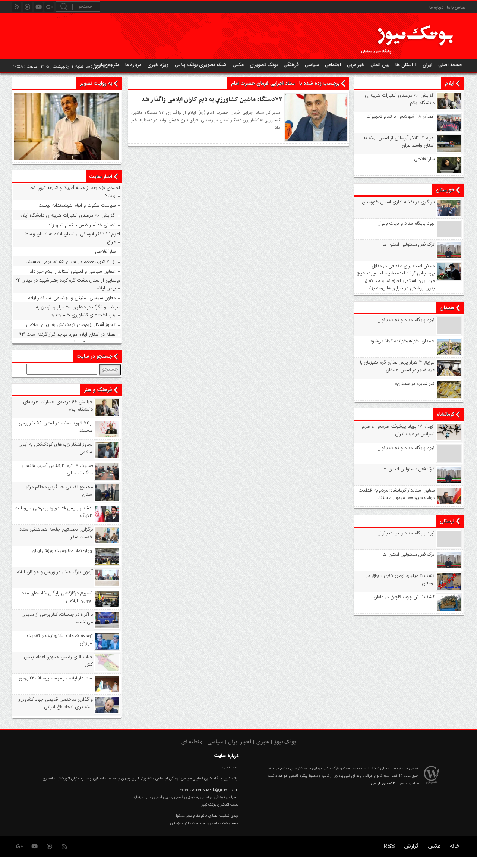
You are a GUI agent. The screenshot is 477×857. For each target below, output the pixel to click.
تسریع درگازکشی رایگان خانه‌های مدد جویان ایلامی (57, 597)
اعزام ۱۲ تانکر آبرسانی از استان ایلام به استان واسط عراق (399, 141)
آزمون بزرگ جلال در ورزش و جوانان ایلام (54, 572)
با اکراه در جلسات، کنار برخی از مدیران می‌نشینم (57, 618)
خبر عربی (355, 65)
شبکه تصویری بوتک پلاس (201, 65)
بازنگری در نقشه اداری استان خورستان (398, 202)
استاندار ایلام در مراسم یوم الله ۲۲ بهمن (56, 678)
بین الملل (379, 65)
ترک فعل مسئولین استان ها (408, 244)
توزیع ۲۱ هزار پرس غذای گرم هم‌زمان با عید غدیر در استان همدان (397, 366)
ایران (427, 65)
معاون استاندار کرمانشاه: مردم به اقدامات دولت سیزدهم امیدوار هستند (396, 494)
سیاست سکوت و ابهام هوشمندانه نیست (77, 205)
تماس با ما (456, 7)
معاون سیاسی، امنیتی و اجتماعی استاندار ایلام (72, 298)
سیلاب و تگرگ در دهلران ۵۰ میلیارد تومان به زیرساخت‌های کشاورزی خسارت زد (78, 311)
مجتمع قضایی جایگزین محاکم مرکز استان (59, 490)
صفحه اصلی (450, 65)
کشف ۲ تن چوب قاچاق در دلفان (404, 597)
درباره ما (436, 7)
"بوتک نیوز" (370, 769)
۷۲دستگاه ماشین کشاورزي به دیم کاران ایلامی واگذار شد (211, 99)
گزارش (411, 846)
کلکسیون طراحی (383, 784)
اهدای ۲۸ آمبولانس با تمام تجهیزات (400, 116)
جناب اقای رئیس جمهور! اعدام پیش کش (58, 660)
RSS (389, 846)
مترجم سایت (106, 65)
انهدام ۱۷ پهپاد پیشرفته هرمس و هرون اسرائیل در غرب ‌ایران (397, 430)
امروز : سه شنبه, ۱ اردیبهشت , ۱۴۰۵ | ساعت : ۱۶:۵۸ (60, 66)
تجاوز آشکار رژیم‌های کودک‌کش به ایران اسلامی (71, 325)
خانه (454, 846)
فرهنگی (291, 65)
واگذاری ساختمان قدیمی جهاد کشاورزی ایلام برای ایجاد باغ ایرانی (55, 703)
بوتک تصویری (264, 65)
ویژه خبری (158, 65)
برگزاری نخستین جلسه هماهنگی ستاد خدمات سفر (56, 533)
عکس (238, 65)
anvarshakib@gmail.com (215, 790)
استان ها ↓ (406, 65)
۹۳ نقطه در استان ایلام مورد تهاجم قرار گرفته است (67, 334)
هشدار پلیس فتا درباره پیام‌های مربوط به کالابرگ (54, 512)
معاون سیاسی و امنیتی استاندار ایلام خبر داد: (73, 271)
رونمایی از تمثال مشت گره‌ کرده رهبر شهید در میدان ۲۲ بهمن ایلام (67, 284)
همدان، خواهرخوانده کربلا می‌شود (402, 341)
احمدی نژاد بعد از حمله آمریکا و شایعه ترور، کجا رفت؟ (74, 192)
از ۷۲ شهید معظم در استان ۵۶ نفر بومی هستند (71, 262)
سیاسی (312, 65)
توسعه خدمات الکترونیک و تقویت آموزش (60, 639)
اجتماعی (333, 65)
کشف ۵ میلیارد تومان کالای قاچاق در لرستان (400, 579)
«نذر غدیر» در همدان (415, 383)
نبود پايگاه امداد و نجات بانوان (406, 223)
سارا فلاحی (424, 159)
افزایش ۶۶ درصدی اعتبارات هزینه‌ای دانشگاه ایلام (400, 99)
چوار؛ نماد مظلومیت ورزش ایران (62, 551)
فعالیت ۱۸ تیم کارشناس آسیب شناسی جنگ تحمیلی (57, 469)
